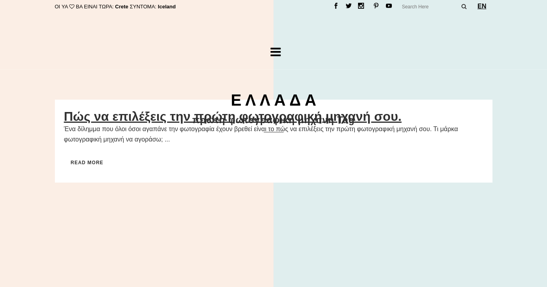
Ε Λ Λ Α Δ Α (273, 100)
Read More (87, 162)
